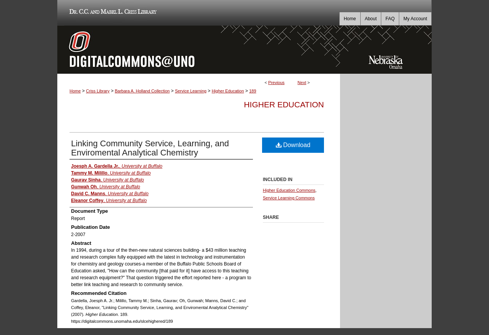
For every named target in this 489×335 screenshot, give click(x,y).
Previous (276, 82)
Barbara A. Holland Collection (142, 91)
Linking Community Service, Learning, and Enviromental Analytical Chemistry (150, 148)
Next (302, 82)
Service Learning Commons (289, 198)
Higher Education (228, 91)
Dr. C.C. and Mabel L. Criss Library (111, 13)
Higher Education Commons (289, 190)
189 (252, 91)
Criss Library (98, 91)
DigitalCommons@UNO (198, 50)
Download (293, 145)
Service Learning (191, 91)
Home (75, 91)
